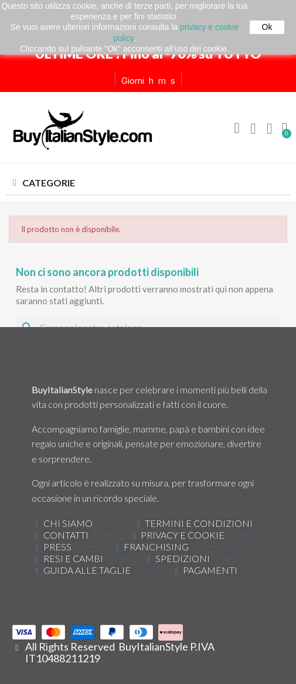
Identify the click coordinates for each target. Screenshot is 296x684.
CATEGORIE (48, 182)
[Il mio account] (253, 129)
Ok (267, 27)
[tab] (148, 183)
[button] (236, 128)
